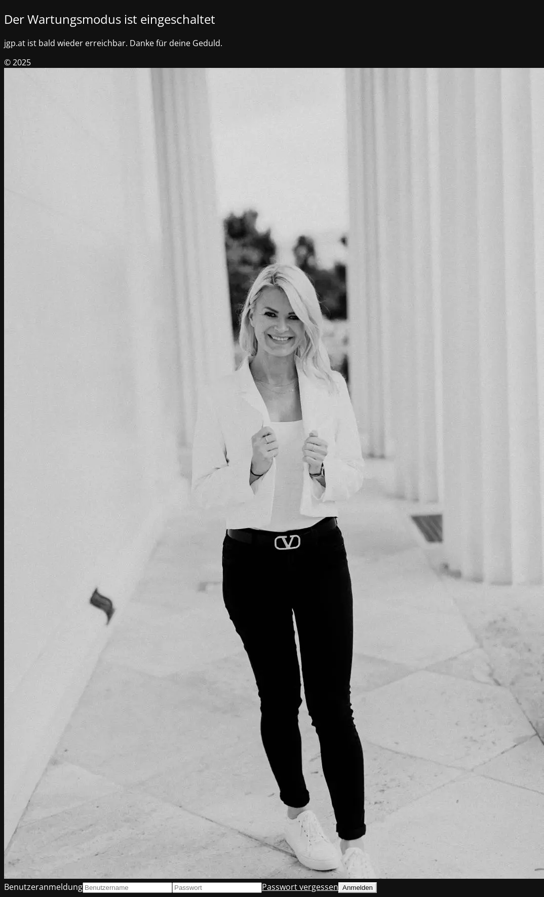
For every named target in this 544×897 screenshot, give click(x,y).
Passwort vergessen (300, 886)
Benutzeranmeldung (43, 886)
